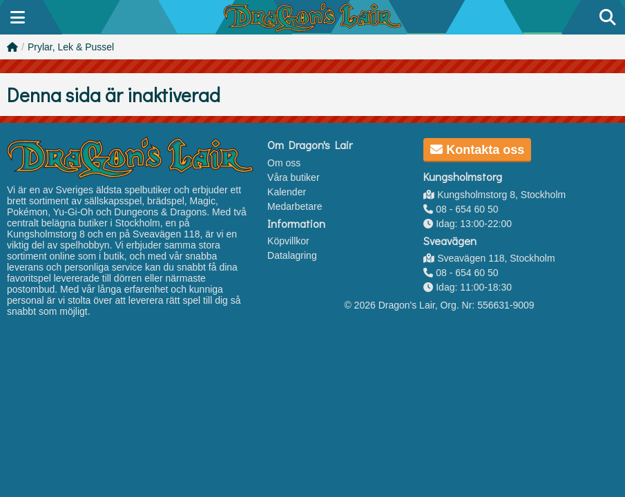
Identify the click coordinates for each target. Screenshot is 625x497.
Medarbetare (294, 206)
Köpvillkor (288, 240)
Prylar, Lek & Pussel (71, 46)
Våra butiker (293, 177)
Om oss (283, 162)
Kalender (286, 191)
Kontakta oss (477, 150)
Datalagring (292, 255)
